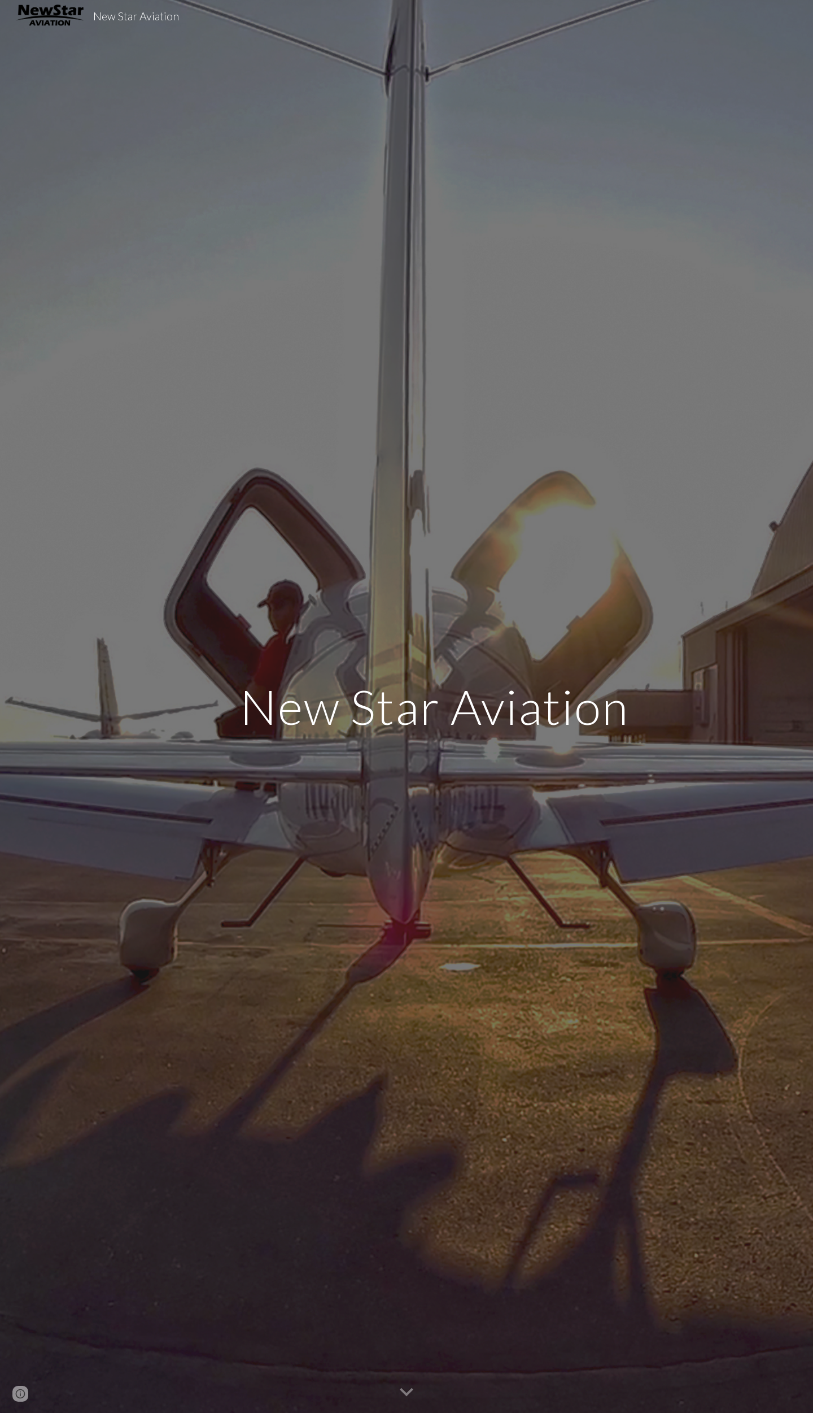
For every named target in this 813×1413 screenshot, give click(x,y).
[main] (434, 706)
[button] (406, 1392)
